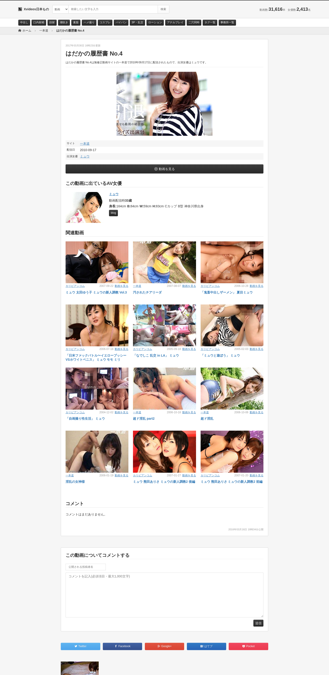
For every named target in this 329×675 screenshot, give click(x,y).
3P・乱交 (137, 22)
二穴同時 (193, 22)
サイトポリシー (52, 667)
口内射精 (38, 22)
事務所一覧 (227, 22)
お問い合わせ (30, 667)
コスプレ (105, 22)
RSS (69, 667)
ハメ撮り (89, 22)
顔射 (52, 22)
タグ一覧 (209, 22)
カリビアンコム (75, 286)
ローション (155, 22)
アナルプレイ (175, 22)
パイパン (121, 22)
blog (113, 212)
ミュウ (85, 156)
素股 (76, 22)
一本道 (85, 143)
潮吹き (64, 22)
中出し (24, 22)
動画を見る (167, 169)
